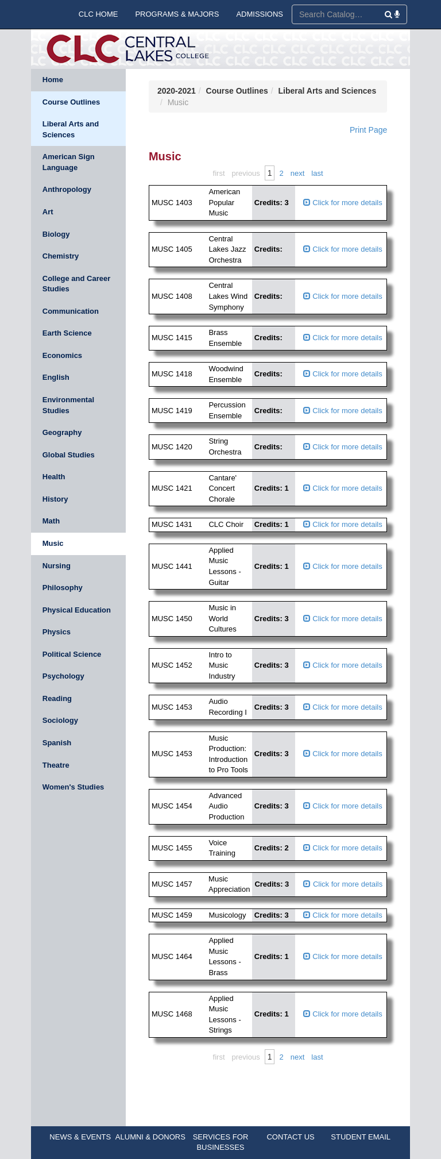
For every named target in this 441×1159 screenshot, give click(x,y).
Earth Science (67, 333)
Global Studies (68, 454)
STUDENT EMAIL (360, 1137)
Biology (56, 234)
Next (298, 173)
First (219, 173)
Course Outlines (71, 102)
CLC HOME (98, 14)
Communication (70, 311)
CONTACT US (290, 1137)
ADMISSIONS (259, 14)
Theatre (55, 765)
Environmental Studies (68, 405)
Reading (57, 698)
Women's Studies (73, 787)
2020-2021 (176, 90)
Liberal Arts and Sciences (70, 129)
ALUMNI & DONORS (150, 1137)
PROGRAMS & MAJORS (177, 14)
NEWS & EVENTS (80, 1137)
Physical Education (76, 610)
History (55, 499)
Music (53, 543)
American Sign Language (68, 162)
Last (317, 173)
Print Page (368, 129)
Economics (62, 355)
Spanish (57, 742)
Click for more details (342, 202)
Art (47, 211)
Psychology (63, 676)
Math (51, 521)
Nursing (56, 565)
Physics (56, 631)
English (55, 377)
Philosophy (62, 587)
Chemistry (60, 256)
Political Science (72, 654)
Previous (246, 173)
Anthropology (66, 189)
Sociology (60, 720)
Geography (62, 432)
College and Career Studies (76, 284)
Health (53, 476)
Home (52, 79)
